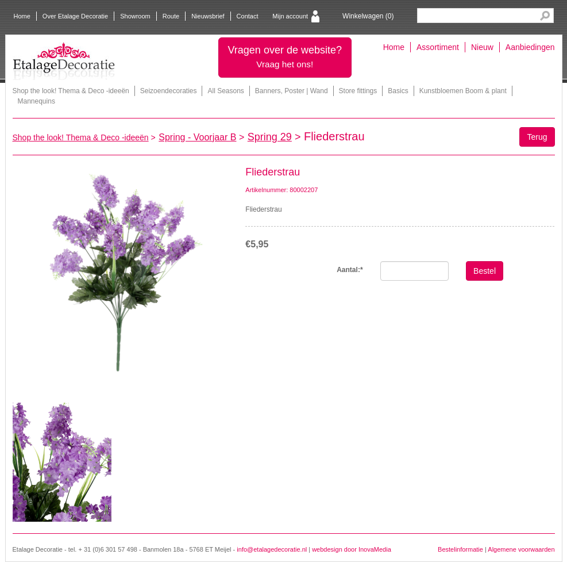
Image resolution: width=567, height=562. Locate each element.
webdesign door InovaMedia (351, 549)
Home (22, 16)
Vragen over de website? (285, 56)
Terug (537, 137)
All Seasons (225, 91)
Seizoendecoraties (168, 91)
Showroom (135, 16)
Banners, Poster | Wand (291, 91)
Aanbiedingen (530, 47)
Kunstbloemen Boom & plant (463, 91)
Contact (248, 16)
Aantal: (349, 270)
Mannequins (36, 101)
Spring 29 (270, 137)
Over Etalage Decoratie (75, 16)
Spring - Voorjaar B (197, 137)
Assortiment (437, 47)
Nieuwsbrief (207, 16)
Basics (398, 91)
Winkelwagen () (368, 16)
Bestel (484, 271)
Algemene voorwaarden (521, 549)
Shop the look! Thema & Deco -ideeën (71, 91)
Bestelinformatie (460, 549)
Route (171, 16)
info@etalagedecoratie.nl (272, 549)
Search (545, 16)
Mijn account (290, 16)
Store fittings (358, 91)
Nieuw (482, 47)
